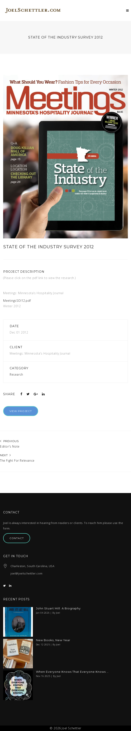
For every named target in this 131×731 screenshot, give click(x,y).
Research (16, 374)
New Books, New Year (53, 640)
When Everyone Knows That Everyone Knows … (72, 671)
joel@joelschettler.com (26, 573)
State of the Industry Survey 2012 (48, 246)
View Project (20, 411)
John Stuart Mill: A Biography (58, 608)
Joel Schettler (71, 728)
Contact (16, 538)
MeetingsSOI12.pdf (17, 301)
